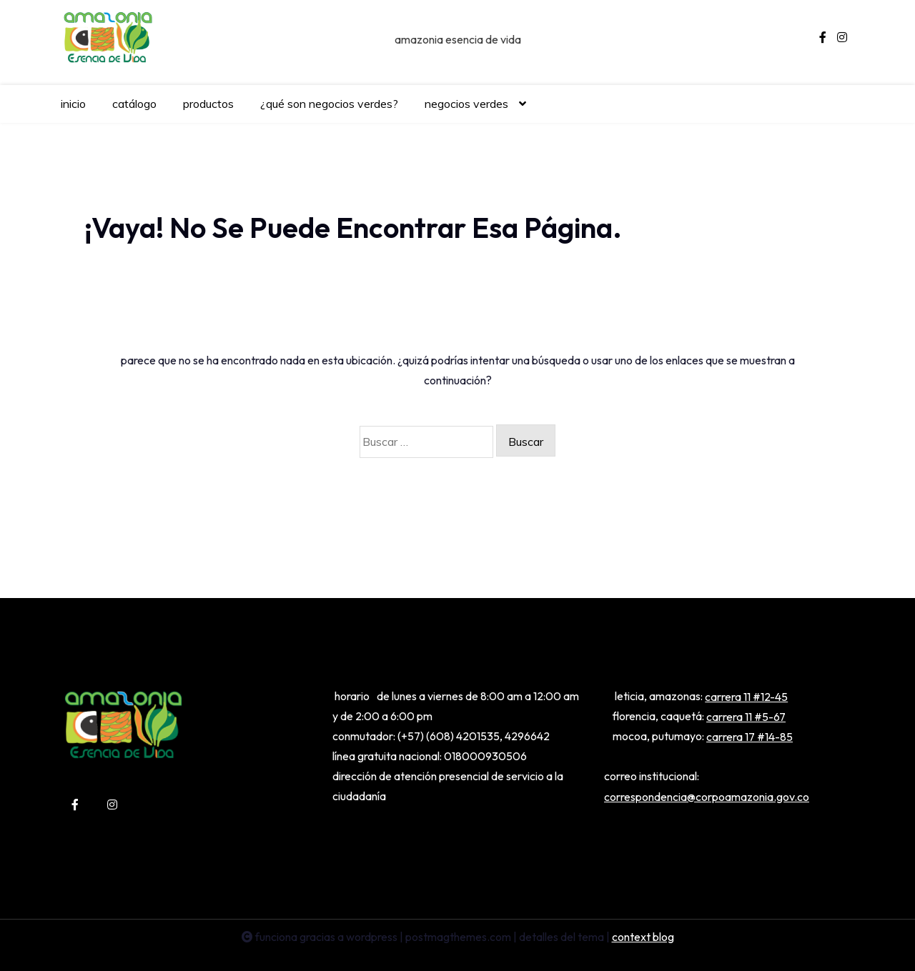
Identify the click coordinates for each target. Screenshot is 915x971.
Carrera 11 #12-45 (746, 696)
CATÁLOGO (134, 103)
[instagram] (842, 37)
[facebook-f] (822, 37)
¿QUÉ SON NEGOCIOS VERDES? (329, 103)
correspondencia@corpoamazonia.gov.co (706, 797)
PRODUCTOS (208, 103)
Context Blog (643, 937)
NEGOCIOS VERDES (466, 109)
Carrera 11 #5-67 (746, 716)
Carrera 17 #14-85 (749, 737)
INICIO (73, 103)
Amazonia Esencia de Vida (458, 39)
